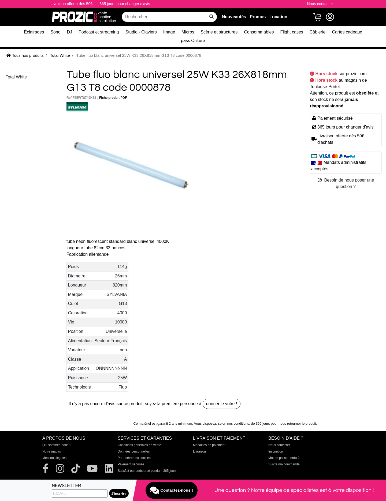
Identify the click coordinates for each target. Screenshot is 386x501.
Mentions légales (54, 458)
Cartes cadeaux (347, 32)
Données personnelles (134, 451)
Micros (187, 32)
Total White (16, 77)
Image (169, 32)
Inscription (275, 451)
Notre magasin (52, 451)
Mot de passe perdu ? (283, 458)
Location (278, 16)
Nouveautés (234, 16)
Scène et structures (219, 32)
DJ (69, 32)
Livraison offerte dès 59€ (71, 4)
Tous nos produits (24, 55)
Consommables (259, 32)
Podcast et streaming (99, 32)
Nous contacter (320, 4)
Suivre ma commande (284, 464)
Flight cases (291, 32)
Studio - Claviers (141, 32)
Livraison (199, 451)
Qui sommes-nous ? (56, 445)
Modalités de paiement (209, 445)
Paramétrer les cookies (134, 458)
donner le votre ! (221, 403)
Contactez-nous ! (171, 490)
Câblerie (318, 32)
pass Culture (193, 40)
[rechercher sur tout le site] (211, 17)
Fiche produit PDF (113, 98)
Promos (258, 16)
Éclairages (34, 32)
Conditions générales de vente (139, 445)
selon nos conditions (233, 423)
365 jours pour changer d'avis (124, 4)
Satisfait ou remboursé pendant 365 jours (147, 471)
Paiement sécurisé (131, 464)
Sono (55, 32)
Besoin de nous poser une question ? (346, 183)
